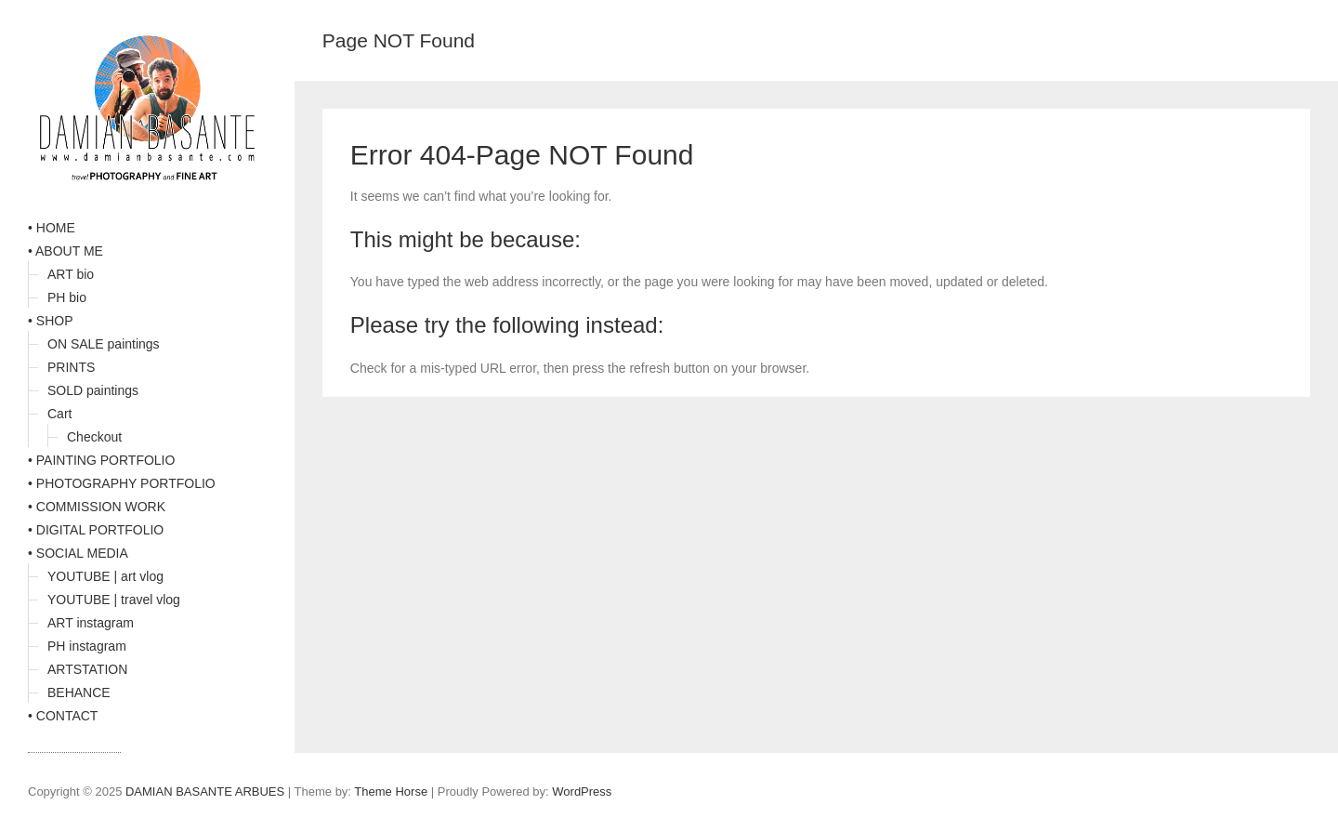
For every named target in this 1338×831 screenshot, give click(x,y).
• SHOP (50, 320)
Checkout (94, 436)
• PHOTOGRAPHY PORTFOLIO (122, 483)
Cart (59, 413)
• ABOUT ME (65, 251)
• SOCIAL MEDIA (78, 553)
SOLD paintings (92, 390)
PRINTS (71, 367)
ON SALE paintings (103, 343)
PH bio (66, 297)
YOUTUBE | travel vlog (113, 599)
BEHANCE (79, 692)
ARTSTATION (87, 669)
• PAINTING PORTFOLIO (101, 460)
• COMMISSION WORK (96, 506)
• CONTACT (63, 715)
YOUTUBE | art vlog (105, 576)
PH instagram (86, 646)
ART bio (70, 274)
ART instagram (90, 622)
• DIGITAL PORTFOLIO (96, 529)
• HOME (51, 227)
